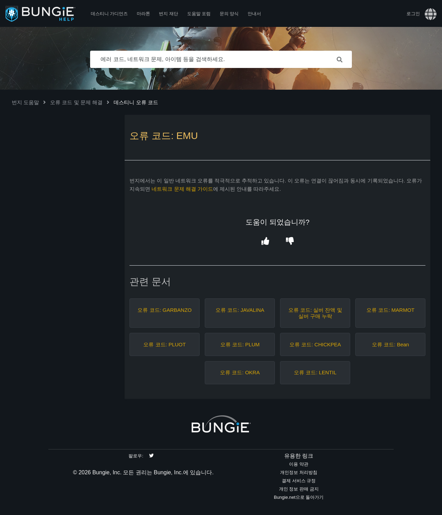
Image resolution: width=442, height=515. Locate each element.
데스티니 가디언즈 (109, 13)
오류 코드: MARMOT (390, 310)
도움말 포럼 (199, 13)
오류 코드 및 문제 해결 (76, 102)
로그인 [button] (413, 13)
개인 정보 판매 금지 (299, 489)
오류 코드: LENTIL (315, 372)
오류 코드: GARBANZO (164, 310)
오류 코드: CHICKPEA (315, 344)
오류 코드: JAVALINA (239, 310)
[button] (265, 241)
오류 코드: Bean (390, 344)
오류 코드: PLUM (240, 344)
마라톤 (143, 13)
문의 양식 (229, 13)
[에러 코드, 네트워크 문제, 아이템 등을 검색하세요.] (221, 59)
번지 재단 (168, 13)
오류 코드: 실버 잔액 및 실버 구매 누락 (315, 313)
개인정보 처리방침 (298, 472)
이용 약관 (298, 464)
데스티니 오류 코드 (136, 102)
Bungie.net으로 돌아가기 (299, 497)
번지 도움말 (25, 102)
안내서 (254, 13)
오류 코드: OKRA (240, 372)
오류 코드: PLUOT (164, 344)
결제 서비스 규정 (299, 480)
